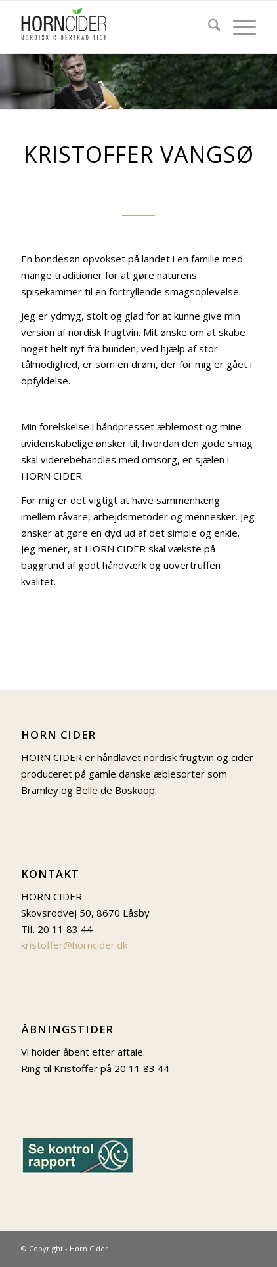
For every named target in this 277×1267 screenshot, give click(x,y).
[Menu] (238, 27)
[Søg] (208, 27)
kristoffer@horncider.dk (74, 944)
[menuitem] (208, 27)
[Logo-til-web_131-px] (115, 27)
